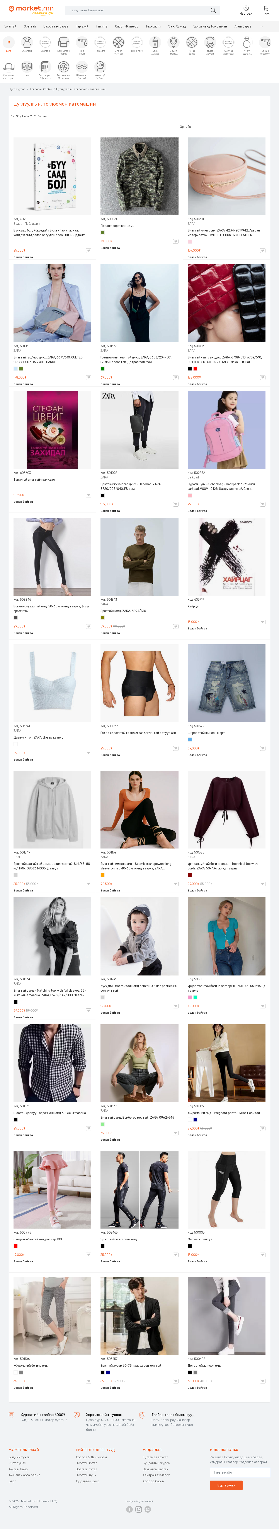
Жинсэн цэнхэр (190, 740)
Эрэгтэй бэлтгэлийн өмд (118, 1239)
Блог (12, 1481)
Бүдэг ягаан (190, 997)
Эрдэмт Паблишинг (27, 224)
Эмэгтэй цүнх (86, 1475)
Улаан (195, 369)
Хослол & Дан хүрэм (91, 1457)
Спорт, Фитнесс (126, 26)
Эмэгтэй (10, 26)
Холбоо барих (154, 1481)
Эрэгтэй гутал (86, 1469)
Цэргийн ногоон (103, 233)
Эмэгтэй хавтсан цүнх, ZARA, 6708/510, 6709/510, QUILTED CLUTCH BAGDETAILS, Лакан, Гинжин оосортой (225, 360)
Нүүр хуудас (17, 89)
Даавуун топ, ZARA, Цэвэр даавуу (38, 737)
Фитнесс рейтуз (200, 1239)
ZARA (191, 224)
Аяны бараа (243, 26)
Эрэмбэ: (186, 127)
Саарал (21, 1373)
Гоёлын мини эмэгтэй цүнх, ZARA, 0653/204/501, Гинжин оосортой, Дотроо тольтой (136, 360)
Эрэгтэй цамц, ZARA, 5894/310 (123, 611)
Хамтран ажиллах (156, 1475)
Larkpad (193, 477)
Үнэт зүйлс (17, 1463)
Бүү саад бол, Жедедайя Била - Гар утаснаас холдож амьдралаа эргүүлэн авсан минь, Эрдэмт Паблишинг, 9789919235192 (49, 233)
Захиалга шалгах (155, 1469)
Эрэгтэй (30, 26)
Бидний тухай (19, 1457)
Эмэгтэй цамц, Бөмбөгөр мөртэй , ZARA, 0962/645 (137, 1117)
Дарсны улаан (190, 875)
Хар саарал (16, 618)
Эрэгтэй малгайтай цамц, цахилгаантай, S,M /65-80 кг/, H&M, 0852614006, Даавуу (52, 866)
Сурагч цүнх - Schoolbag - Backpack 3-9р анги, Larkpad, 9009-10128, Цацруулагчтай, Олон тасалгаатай (221, 486)
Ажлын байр (18, 1469)
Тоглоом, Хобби (41, 89)
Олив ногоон (103, 618)
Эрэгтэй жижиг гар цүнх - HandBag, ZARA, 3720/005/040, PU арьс (130, 486)
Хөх (195, 1120)
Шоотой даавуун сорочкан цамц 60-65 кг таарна (50, 1113)
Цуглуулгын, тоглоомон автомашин (80, 89)
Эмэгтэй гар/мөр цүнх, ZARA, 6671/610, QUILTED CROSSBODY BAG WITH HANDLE (48, 360)
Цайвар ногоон (103, 1124)
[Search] (136, 10)
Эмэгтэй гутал (86, 1463)
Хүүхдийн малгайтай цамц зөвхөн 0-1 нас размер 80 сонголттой (138, 988)
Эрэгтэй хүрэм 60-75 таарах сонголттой (130, 1366)
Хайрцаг (194, 606)
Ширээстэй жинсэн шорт (206, 733)
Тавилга (101, 26)
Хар (190, 369)
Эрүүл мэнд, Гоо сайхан (210, 26)
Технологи (153, 26)
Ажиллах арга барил (24, 1475)
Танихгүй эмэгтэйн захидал (34, 480)
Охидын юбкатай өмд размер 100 (38, 1239)
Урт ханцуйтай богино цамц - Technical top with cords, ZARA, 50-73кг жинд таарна (223, 866)
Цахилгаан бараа (55, 26)
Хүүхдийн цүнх (87, 1481)
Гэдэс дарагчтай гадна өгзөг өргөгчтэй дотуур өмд (138, 733)
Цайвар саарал (16, 875)
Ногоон (103, 369)
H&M (17, 857)
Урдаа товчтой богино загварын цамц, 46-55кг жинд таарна (226, 988)
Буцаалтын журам (156, 1463)
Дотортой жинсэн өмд (204, 1366)
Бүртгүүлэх (226, 1485)
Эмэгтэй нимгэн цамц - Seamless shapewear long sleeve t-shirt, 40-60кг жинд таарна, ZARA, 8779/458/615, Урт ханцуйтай (135, 866)
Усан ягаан (190, 242)
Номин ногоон (195, 997)
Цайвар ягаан (190, 496)
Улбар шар (103, 875)
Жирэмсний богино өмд (31, 1366)
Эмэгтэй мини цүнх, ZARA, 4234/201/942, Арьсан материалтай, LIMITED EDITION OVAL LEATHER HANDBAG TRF (224, 233)
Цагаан (16, 744)
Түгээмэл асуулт (155, 1457)
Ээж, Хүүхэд (177, 26)
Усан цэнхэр (16, 369)
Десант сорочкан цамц (117, 226)
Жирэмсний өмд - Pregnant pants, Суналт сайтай (224, 1113)
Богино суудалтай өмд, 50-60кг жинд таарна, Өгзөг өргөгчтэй (52, 609)
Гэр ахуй (82, 26)
